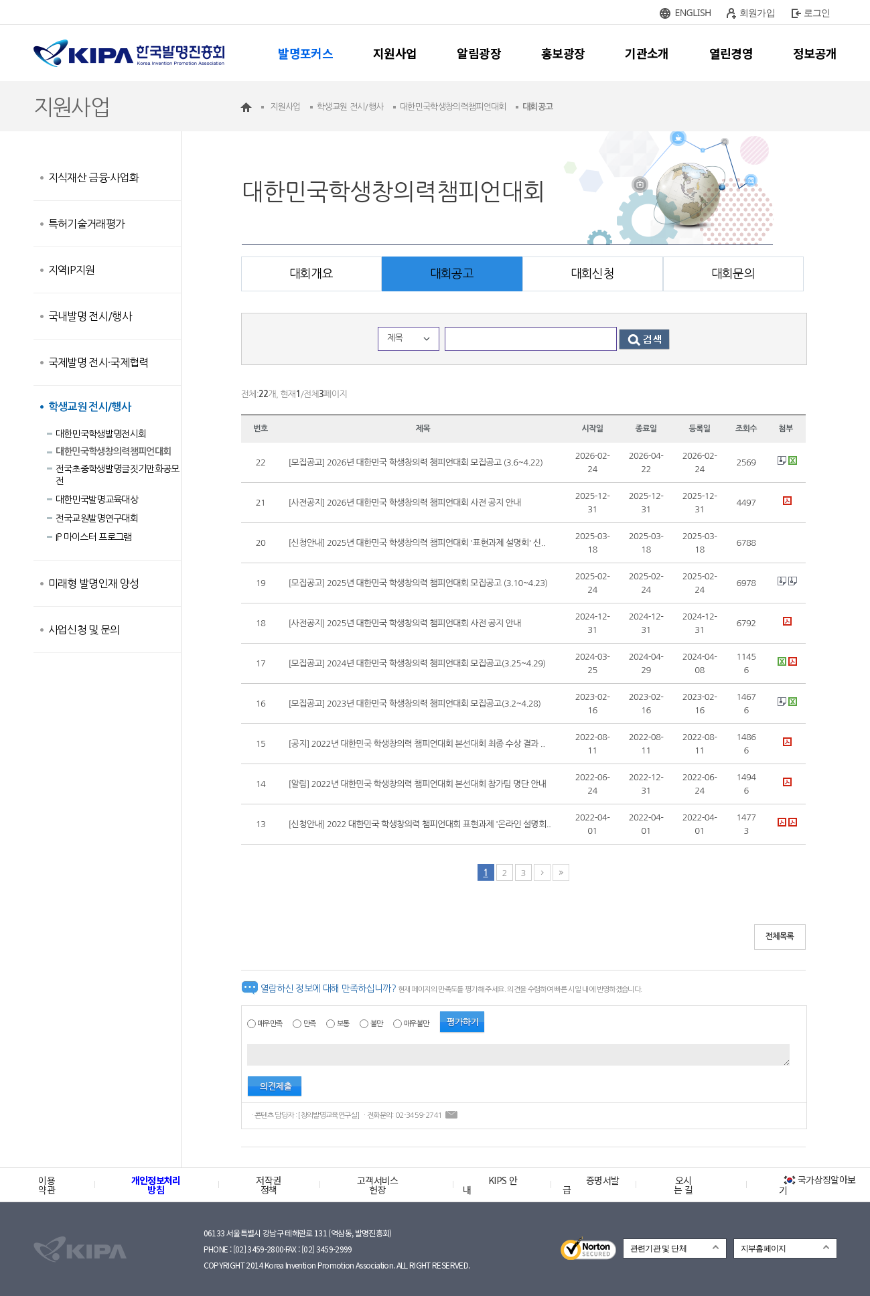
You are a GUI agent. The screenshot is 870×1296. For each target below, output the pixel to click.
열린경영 (731, 53)
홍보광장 (563, 53)
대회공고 (452, 274)
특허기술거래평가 (86, 223)
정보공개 (815, 53)
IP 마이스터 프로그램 (94, 537)
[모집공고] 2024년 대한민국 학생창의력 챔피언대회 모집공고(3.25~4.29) (417, 663)
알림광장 (478, 53)
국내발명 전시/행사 (90, 316)
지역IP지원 (71, 270)
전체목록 (780, 936)
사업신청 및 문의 (84, 629)
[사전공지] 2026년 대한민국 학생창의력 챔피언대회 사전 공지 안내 (405, 502)
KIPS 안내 (490, 1184)
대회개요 (311, 274)
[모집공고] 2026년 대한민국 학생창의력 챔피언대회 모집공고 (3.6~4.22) (416, 462)
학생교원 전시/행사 (89, 407)
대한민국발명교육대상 (97, 499)
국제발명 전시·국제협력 (98, 362)
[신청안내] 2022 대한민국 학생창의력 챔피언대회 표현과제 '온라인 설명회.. (420, 824)
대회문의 (733, 274)
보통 (343, 1023)
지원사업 (395, 53)
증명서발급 (591, 1184)
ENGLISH (693, 12)
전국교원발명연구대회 (97, 518)
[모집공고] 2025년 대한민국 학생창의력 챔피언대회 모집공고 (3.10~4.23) (418, 583)
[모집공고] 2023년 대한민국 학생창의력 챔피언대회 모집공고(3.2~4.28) (415, 703)
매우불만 (416, 1023)
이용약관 (46, 1184)
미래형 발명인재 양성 (93, 583)
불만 (376, 1023)
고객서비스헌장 (377, 1184)
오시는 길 (683, 1184)
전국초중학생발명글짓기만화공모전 (117, 475)
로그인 (817, 12)
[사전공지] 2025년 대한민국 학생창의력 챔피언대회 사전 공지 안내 (405, 623)
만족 (309, 1023)
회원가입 (757, 12)
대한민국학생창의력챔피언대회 (113, 451)
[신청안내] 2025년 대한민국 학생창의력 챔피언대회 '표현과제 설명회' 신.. (417, 542)
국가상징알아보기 (817, 1185)
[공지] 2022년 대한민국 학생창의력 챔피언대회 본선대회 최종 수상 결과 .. (417, 743)
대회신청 (592, 274)
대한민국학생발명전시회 (101, 434)
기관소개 (646, 53)
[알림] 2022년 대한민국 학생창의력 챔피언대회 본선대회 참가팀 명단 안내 (418, 784)
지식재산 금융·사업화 (93, 177)
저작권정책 (268, 1184)
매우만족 (269, 1023)
